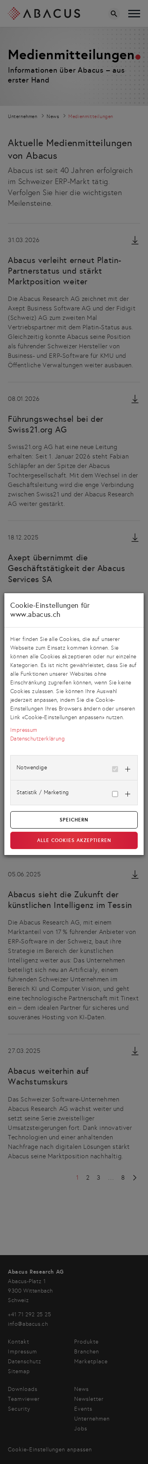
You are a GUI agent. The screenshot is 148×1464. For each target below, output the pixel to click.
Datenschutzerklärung (37, 738)
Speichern (74, 820)
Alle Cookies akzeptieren (74, 840)
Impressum (23, 730)
